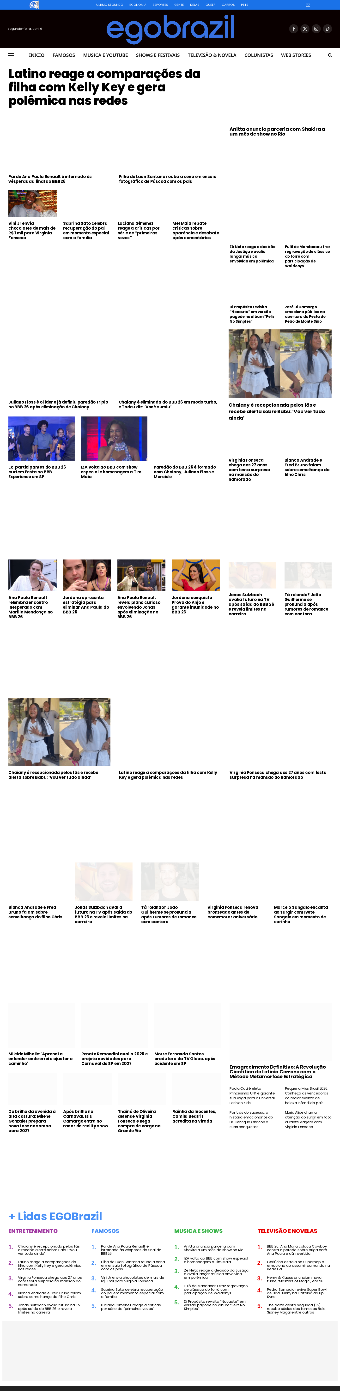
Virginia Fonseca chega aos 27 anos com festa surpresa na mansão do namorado (249, 470)
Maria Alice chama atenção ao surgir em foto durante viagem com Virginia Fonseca (308, 1119)
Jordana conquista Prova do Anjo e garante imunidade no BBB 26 (195, 604)
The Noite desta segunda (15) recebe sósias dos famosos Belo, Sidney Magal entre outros (296, 1308)
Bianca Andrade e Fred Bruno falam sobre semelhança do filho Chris (307, 467)
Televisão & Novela (212, 55)
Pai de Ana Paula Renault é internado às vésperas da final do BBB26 (50, 179)
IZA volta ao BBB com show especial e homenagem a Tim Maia (111, 472)
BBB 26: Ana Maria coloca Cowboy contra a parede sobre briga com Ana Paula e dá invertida (297, 1249)
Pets (244, 4)
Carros (228, 4)
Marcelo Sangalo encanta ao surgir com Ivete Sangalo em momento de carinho (301, 914)
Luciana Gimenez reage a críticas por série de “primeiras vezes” (139, 230)
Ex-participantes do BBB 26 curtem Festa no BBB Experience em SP (37, 472)
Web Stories (296, 55)
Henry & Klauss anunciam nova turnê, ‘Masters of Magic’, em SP (295, 1279)
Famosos (64, 55)
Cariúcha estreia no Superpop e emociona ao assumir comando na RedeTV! (298, 1265)
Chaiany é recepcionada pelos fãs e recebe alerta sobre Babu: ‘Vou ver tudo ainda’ (277, 411)
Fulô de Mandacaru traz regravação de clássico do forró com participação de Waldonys (308, 256)
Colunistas (258, 55)
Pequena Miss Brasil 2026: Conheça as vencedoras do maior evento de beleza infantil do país (306, 1095)
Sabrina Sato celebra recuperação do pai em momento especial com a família (86, 230)
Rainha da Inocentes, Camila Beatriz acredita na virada (194, 1116)
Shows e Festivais (158, 55)
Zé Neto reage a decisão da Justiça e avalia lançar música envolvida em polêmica (252, 254)
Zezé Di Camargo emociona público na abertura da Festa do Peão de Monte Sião (305, 314)
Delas (194, 4)
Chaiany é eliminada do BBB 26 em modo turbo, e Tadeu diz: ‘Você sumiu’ (168, 404)
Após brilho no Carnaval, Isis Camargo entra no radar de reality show (85, 1118)
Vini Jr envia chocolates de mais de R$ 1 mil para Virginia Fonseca (31, 230)
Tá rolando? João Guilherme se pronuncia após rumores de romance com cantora (306, 604)
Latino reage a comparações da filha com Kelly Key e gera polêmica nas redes (104, 87)
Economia (137, 4)
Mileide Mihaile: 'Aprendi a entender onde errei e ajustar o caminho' (40, 1059)
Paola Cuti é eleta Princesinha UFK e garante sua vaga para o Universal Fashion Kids (252, 1095)
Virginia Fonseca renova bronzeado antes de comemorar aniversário (232, 912)
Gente (179, 4)
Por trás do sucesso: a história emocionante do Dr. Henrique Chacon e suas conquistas (251, 1119)
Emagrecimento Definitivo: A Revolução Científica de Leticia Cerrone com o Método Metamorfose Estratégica (278, 1071)
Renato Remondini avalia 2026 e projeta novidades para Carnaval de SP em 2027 (114, 1059)
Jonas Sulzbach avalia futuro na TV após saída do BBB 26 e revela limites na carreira (251, 604)
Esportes (160, 4)
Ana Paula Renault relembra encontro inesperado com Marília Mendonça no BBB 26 (30, 607)
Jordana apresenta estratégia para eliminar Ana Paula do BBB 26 (86, 604)
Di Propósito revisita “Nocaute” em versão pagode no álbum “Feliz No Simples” (252, 314)
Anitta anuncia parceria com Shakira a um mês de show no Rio (277, 131)
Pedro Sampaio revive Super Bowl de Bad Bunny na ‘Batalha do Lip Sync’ (297, 1293)
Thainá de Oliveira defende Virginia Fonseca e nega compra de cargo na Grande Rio (139, 1121)
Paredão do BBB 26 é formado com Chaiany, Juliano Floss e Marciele (185, 472)
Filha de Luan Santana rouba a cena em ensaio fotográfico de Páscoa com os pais (167, 179)
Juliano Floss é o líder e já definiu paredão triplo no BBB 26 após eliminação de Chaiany (58, 404)
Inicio (36, 55)
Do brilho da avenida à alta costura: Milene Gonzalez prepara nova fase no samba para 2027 (32, 1121)
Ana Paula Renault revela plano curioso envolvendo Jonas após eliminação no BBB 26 (138, 607)
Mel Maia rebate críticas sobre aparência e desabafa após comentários (195, 230)
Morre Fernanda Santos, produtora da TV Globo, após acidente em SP (185, 1059)
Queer (211, 4)
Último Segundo (109, 4)
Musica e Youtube (105, 55)
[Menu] (11, 55)
